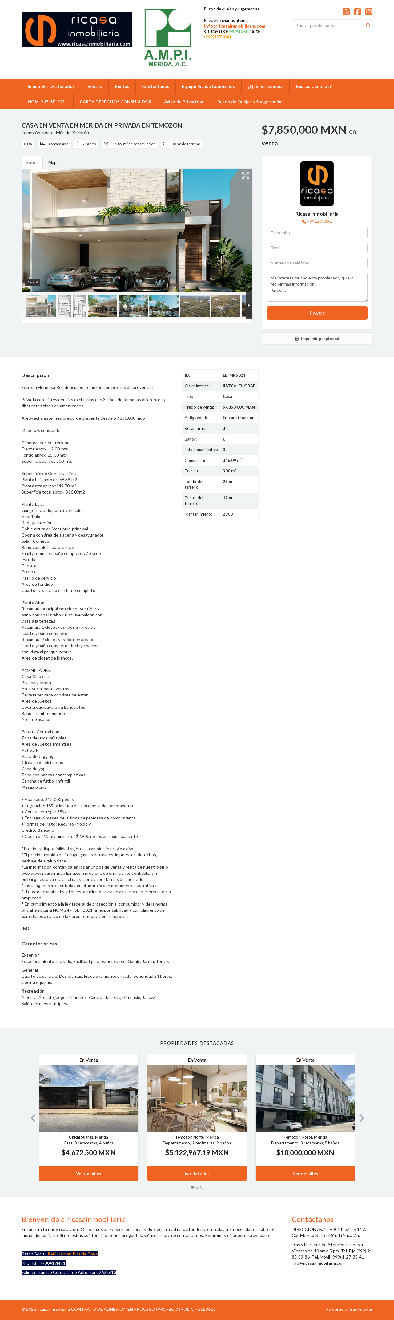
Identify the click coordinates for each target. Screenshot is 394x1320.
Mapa (53, 162)
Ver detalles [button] (88, 1173)
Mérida (63, 132)
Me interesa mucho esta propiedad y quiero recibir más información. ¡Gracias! (317, 287)
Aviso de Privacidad (184, 101)
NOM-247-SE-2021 (47, 101)
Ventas (94, 86)
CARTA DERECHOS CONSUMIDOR (116, 101)
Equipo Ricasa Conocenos (208, 86)
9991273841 (319, 221)
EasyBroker (361, 1309)
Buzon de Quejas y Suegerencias (250, 101)
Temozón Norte (38, 132)
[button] (30, 1117)
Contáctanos (155, 86)
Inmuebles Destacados (51, 86)
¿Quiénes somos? (265, 86)
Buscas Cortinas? (314, 86)
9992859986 (154, 72)
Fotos (32, 162)
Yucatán (80, 132)
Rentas (122, 86)
